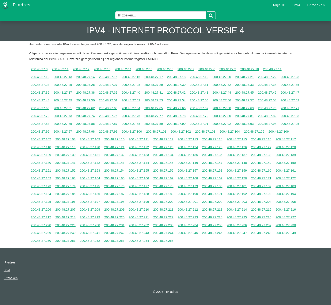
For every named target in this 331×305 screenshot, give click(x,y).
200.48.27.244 (163, 233)
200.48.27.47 (290, 92)
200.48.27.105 (254, 131)
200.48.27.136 (212, 155)
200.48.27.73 (63, 116)
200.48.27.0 (39, 69)
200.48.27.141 (65, 162)
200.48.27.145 (163, 162)
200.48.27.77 (153, 116)
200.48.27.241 (90, 233)
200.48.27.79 (199, 116)
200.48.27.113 (188, 139)
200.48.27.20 (222, 77)
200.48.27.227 (285, 217)
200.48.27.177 (139, 186)
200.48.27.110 (114, 139)
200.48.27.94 (267, 123)
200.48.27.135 (188, 155)
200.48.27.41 (153, 92)
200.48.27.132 (114, 155)
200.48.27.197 (90, 201)
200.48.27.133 (139, 155)
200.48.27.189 (163, 194)
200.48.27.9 (227, 69)
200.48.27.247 (237, 233)
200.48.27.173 (41, 186)
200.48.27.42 (176, 92)
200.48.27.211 (163, 209)
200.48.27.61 (63, 108)
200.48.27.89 (153, 123)
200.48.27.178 (163, 186)
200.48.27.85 (63, 123)
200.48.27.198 (114, 201)
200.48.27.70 (267, 108)
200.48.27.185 (65, 194)
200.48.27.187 (114, 194)
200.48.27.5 (144, 69)
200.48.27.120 (90, 147)
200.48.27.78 (176, 116)
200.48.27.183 (285, 186)
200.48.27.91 (199, 123)
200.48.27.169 (212, 178)
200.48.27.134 (163, 155)
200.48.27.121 (114, 147)
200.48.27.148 (237, 162)
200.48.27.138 (261, 155)
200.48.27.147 (212, 162)
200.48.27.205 (285, 201)
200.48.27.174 (65, 186)
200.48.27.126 (237, 147)
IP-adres (17, 5)
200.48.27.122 (139, 147)
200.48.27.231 (114, 225)
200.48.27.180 (212, 186)
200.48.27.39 (108, 92)
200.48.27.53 (153, 100)
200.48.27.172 (285, 178)
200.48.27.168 (188, 178)
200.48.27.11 (272, 69)
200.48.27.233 (163, 225)
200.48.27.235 (212, 225)
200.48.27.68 (222, 108)
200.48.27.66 (176, 108)
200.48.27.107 (41, 139)
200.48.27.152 (65, 170)
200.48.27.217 (41, 217)
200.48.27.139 (285, 155)
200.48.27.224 (212, 217)
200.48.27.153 (90, 170)
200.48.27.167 (163, 178)
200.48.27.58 (267, 100)
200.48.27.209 (114, 209)
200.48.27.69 (244, 108)
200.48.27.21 (244, 77)
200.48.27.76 (131, 116)
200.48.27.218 (65, 217)
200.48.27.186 (90, 194)
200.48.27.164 (90, 178)
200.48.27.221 (139, 217)
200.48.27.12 (40, 77)
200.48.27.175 (90, 186)
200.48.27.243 (139, 233)
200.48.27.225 (237, 217)
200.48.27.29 (153, 84)
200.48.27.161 (285, 170)
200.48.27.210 (139, 209)
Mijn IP (279, 5)
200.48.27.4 (123, 69)
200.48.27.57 (244, 100)
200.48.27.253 (114, 240)
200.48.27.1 (60, 69)
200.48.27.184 (41, 194)
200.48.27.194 (285, 194)
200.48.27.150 (285, 162)
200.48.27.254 (139, 240)
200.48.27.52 (131, 100)
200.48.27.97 (63, 131)
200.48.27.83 (290, 116)
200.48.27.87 (108, 123)
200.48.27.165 (114, 178)
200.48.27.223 (188, 217)
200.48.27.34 (267, 84)
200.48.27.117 (285, 139)
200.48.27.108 (65, 139)
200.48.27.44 (222, 92)
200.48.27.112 (163, 139)
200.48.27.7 (186, 69)
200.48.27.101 (156, 131)
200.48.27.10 (249, 69)
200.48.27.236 (237, 225)
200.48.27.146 (188, 162)
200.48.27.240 (65, 233)
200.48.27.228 (41, 225)
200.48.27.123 (163, 147)
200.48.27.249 (285, 233)
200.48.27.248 (261, 233)
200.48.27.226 (261, 217)
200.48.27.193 (261, 194)
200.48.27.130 (65, 155)
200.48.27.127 (261, 147)
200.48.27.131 (90, 155)
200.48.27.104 (230, 131)
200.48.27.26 (85, 84)
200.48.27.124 (188, 147)
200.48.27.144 (139, 162)
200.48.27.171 (261, 178)
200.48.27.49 (63, 100)
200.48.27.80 (222, 116)
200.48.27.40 (131, 92)
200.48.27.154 (114, 170)
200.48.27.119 (65, 147)
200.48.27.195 (41, 201)
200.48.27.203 (237, 201)
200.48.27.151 (41, 170)
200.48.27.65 (153, 108)
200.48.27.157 (188, 170)
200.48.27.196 (65, 201)
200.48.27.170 (237, 178)
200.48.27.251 (65, 240)
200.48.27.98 (85, 131)
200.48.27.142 (90, 162)
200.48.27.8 (206, 69)
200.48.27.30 (176, 84)
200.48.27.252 (90, 240)
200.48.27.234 (188, 225)
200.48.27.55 (199, 100)
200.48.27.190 (188, 194)
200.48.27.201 (188, 201)
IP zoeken (316, 5)
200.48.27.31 (199, 84)
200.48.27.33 (244, 84)
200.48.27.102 (181, 131)
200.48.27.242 (114, 233)
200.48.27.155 (139, 170)
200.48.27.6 (165, 69)
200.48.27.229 (65, 225)
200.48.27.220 (114, 217)
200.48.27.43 (199, 92)
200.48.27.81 (244, 116)
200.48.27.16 (131, 77)
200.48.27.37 (63, 92)
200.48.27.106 (279, 131)
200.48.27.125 (212, 147)
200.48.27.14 (85, 77)
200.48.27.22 (267, 77)
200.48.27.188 (139, 194)
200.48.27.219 (90, 217)
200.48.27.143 (114, 162)
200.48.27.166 (139, 178)
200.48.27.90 (176, 123)
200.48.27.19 (199, 77)
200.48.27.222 (163, 217)
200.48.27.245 (188, 233)
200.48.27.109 (90, 139)
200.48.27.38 (85, 92)
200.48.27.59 (290, 100)
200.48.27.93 (244, 123)
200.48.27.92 (222, 123)
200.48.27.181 (237, 186)
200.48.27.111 (139, 139)
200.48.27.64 (131, 108)
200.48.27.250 (41, 240)
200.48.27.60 (40, 108)
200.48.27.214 (237, 209)
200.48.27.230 (90, 225)
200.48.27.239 (41, 233)
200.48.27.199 (139, 201)
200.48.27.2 (81, 69)
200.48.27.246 (212, 233)
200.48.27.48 (40, 100)
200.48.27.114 (212, 139)
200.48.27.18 (176, 77)
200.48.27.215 (261, 209)
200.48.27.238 (285, 225)
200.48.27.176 (114, 186)
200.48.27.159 (237, 170)
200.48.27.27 (108, 84)
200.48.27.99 (108, 131)
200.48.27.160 (261, 170)
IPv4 (297, 5)
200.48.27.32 (222, 84)
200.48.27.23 (290, 77)
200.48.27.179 (188, 186)
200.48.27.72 (40, 116)
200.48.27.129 (41, 155)
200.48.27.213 (212, 209)
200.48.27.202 (212, 201)
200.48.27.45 (244, 92)
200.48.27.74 (85, 116)
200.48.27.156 (163, 170)
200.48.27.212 (188, 209)
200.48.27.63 (108, 108)
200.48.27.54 (176, 100)
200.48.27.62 (85, 108)
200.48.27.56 (222, 100)
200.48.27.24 (40, 84)
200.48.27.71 (290, 108)
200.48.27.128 (285, 147)
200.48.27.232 (139, 225)
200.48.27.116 (261, 139)
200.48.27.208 (90, 209)
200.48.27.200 (163, 201)
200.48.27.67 (199, 108)
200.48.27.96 (40, 131)
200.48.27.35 (290, 84)
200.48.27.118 (41, 147)
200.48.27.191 (212, 194)
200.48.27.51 (108, 100)
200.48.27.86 (85, 123)
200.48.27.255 (163, 240)
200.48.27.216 (285, 209)
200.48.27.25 (63, 84)
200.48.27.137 (237, 155)
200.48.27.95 (290, 123)
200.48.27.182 (261, 186)
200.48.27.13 (63, 77)
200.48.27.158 (212, 170)
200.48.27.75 (108, 116)
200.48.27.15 (108, 77)
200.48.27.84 (40, 123)
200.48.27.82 (267, 116)
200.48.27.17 (153, 77)
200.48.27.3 (102, 69)
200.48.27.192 (237, 194)
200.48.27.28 (131, 84)
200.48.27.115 (237, 139)
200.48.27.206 (41, 209)
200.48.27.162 (41, 178)
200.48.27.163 (65, 178)
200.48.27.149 (261, 162)
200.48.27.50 (85, 100)
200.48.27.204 (261, 201)
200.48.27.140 (41, 162)
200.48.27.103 (205, 131)
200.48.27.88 (131, 123)
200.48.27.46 (267, 92)
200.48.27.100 (132, 131)
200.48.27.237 (261, 225)
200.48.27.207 (65, 209)
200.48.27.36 (40, 92)
